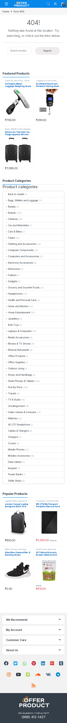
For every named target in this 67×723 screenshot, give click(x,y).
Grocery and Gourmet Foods (21, 287)
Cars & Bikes (12, 231)
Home (6, 11)
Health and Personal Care (19, 300)
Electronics (11, 268)
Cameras (10, 218)
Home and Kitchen (15, 306)
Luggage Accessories (46, 80)
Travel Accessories (14, 80)
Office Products (14, 356)
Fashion (10, 275)
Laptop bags (11, 501)
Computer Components (18, 250)
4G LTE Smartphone (16, 424)
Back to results (13, 194)
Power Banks (13, 474)
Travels (9, 393)
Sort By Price (12, 387)
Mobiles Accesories (16, 455)
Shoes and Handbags (17, 374)
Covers (9, 443)
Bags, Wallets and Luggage (17, 129)
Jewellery (11, 318)
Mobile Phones (14, 449)
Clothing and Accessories (19, 243)
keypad (10, 468)
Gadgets (10, 281)
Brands (9, 212)
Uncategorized (14, 405)
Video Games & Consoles (19, 412)
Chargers (10, 436)
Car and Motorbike (16, 225)
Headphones (12, 293)
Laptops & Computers (17, 331)
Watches (10, 418)
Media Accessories (16, 337)
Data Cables (12, 461)
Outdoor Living (13, 368)
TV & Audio (12, 399)
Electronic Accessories (18, 262)
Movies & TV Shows (16, 343)
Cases (9, 237)
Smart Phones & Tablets (18, 380)
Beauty (9, 206)
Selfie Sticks (12, 480)
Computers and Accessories (21, 256)
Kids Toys (11, 324)
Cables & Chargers (16, 430)
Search (48, 4)
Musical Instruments (16, 349)
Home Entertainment (16, 312)
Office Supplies (14, 362)
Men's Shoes (11, 549)
